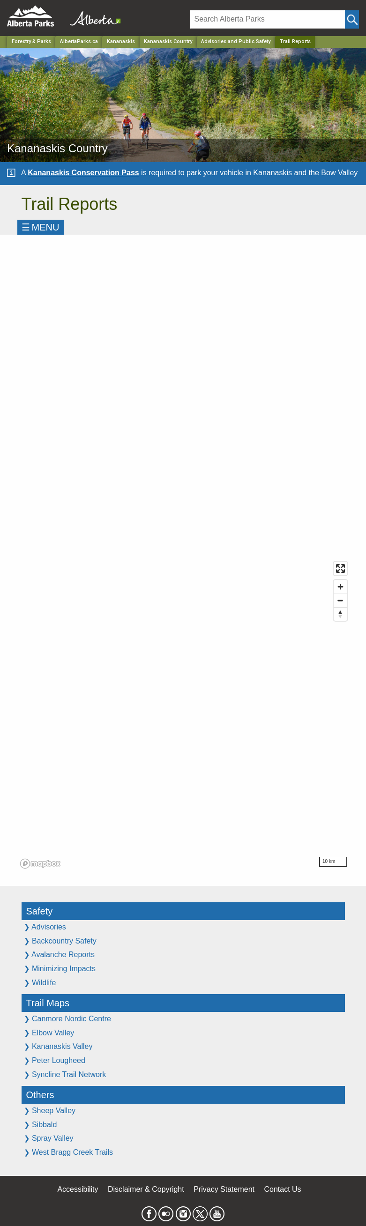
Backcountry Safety (60, 941)
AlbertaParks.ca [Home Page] (79, 41)
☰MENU (41, 227)
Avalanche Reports (59, 955)
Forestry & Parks (31, 41)
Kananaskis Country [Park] (168, 41)
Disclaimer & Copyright (146, 1189)
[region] (184, 714)
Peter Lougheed (54, 1060)
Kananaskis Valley (58, 1046)
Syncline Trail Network (65, 1074)
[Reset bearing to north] (340, 614)
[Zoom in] (340, 587)
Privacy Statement (224, 1189)
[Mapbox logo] (40, 863)
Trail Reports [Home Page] (295, 41)
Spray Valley (49, 1138)
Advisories (45, 927)
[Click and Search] (352, 19)
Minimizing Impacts (60, 969)
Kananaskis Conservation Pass (83, 173)
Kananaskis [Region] (121, 41)
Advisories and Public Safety (235, 41)
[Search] (267, 19)
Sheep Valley (50, 1111)
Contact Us (282, 1189)
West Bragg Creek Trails (68, 1152)
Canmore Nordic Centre (67, 1019)
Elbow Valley (49, 1033)
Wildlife (40, 983)
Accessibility (77, 1189)
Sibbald (40, 1125)
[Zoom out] (340, 600)
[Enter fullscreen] (340, 568)
